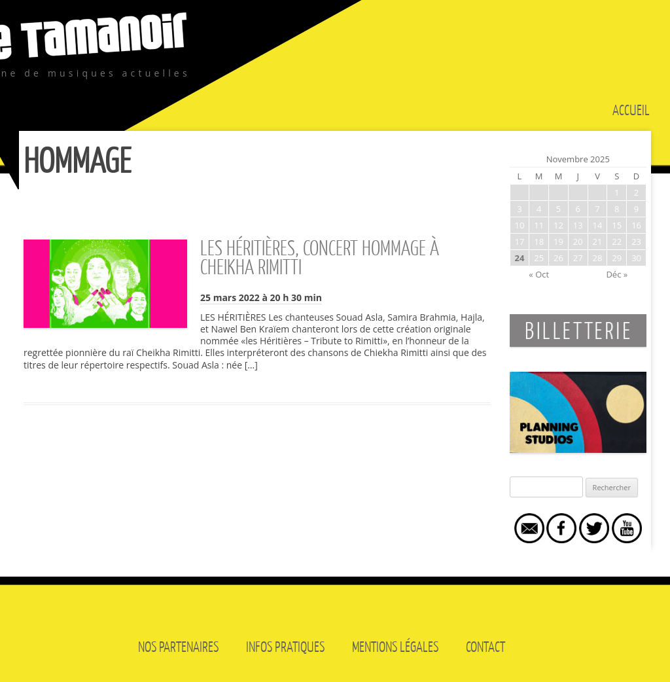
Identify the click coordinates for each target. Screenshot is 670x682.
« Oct (539, 274)
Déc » (616, 274)
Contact (485, 646)
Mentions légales (395, 646)
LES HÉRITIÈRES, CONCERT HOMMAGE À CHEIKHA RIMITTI (319, 256)
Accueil (631, 109)
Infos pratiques (285, 646)
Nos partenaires (178, 646)
